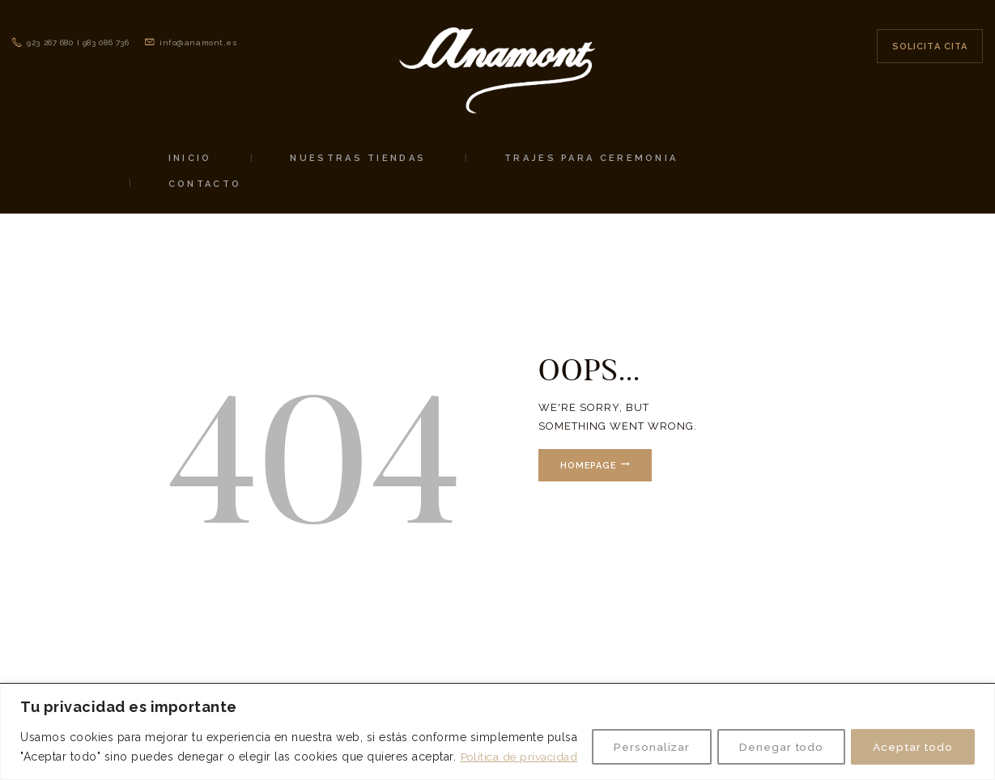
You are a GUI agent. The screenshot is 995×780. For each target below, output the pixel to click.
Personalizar (635, 737)
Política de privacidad (129, 756)
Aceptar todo (909, 737)
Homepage (590, 465)
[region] (497, 722)
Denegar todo (771, 737)
